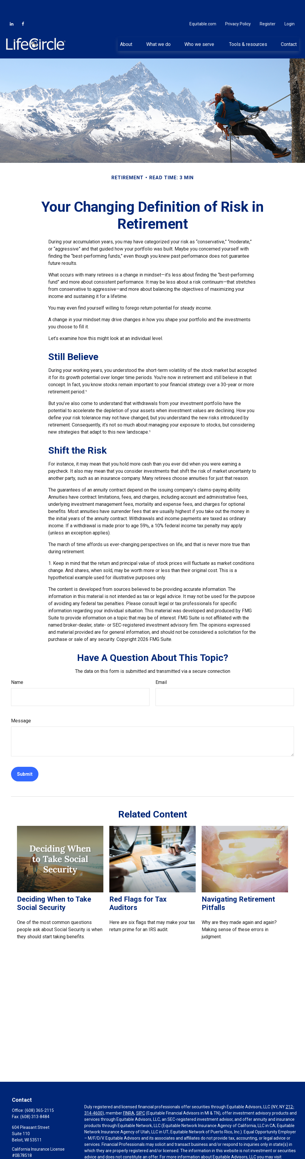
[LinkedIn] (11, 6)
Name (17, 664)
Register (268, 6)
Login (289, 6)
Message (21, 703)
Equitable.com (202, 6)
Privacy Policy (238, 6)
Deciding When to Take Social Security (54, 885)
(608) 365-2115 (39, 1092)
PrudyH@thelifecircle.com (36, 1147)
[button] (126, 26)
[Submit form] (24, 756)
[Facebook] (23, 6)
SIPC (140, 1095)
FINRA (128, 1095)
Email (161, 664)
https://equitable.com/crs (108, 1145)
